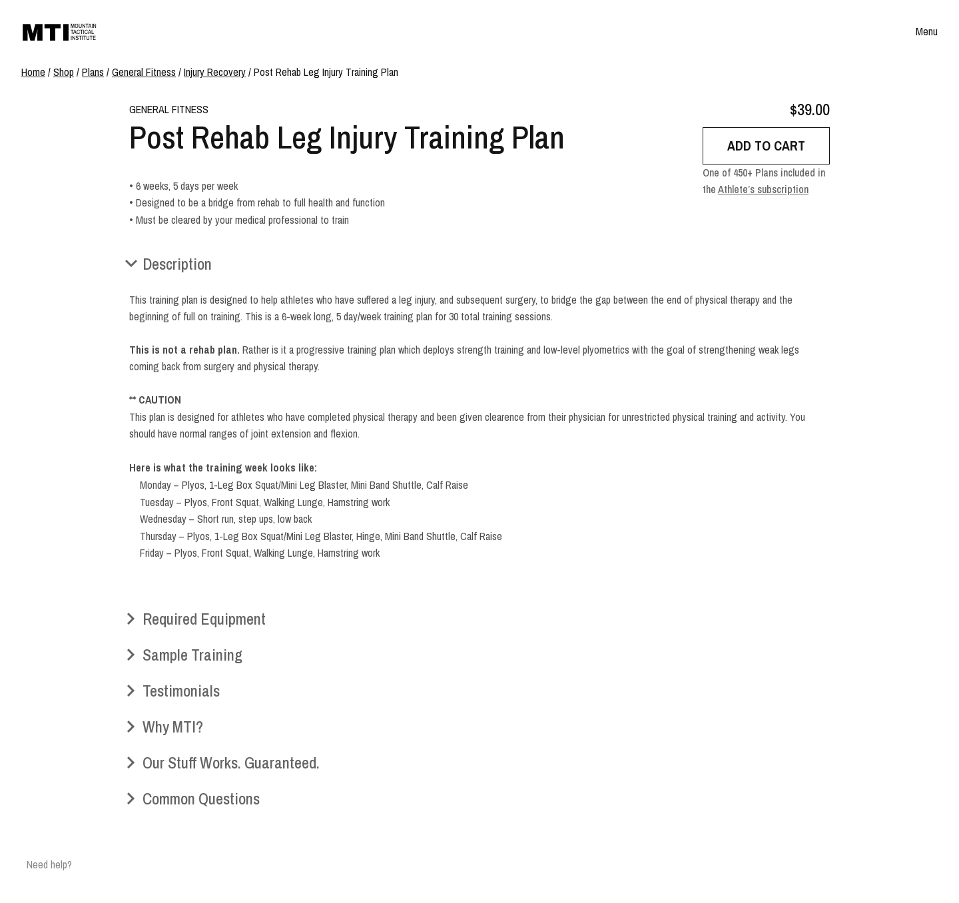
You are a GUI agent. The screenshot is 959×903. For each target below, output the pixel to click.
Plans (93, 72)
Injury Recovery (215, 72)
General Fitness (144, 72)
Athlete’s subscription (763, 189)
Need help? (49, 864)
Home (33, 72)
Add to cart (766, 145)
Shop (63, 72)
